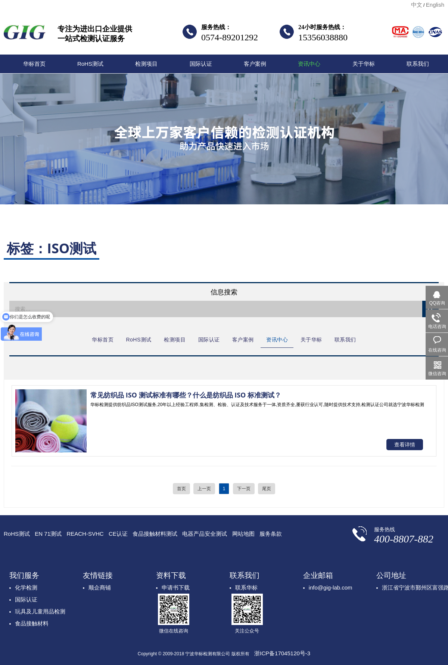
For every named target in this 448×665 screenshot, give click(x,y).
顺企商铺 (99, 587)
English (435, 4)
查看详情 (404, 445)
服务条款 (270, 534)
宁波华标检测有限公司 (25, 34)
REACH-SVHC (84, 534)
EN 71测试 (48, 534)
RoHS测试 (90, 64)
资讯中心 (309, 64)
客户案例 (255, 64)
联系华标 (246, 587)
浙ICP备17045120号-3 (282, 653)
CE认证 (118, 534)
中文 (416, 4)
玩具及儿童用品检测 (40, 611)
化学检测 (26, 587)
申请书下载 (176, 587)
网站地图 (243, 534)
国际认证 (201, 64)
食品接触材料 (32, 623)
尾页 (266, 488)
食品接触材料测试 (155, 534)
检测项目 (146, 64)
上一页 (204, 488)
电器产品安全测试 (204, 534)
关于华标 (363, 64)
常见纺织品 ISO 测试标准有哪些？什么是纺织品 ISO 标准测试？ (185, 394)
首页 (181, 488)
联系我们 (418, 64)
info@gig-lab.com (330, 587)
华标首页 (34, 64)
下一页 (244, 488)
